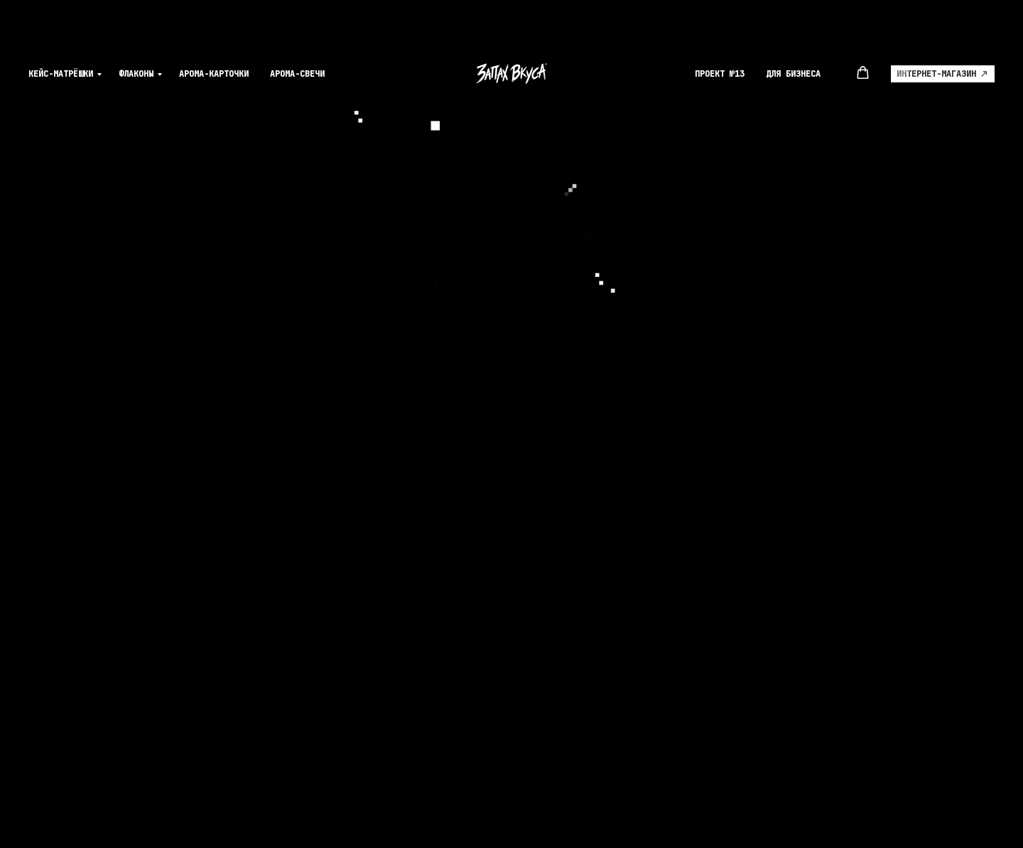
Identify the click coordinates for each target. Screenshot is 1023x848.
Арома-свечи (297, 28)
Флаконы (136, 28)
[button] (863, 27)
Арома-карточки (214, 28)
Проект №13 (720, 28)
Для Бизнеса (793, 28)
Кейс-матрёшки (60, 28)
